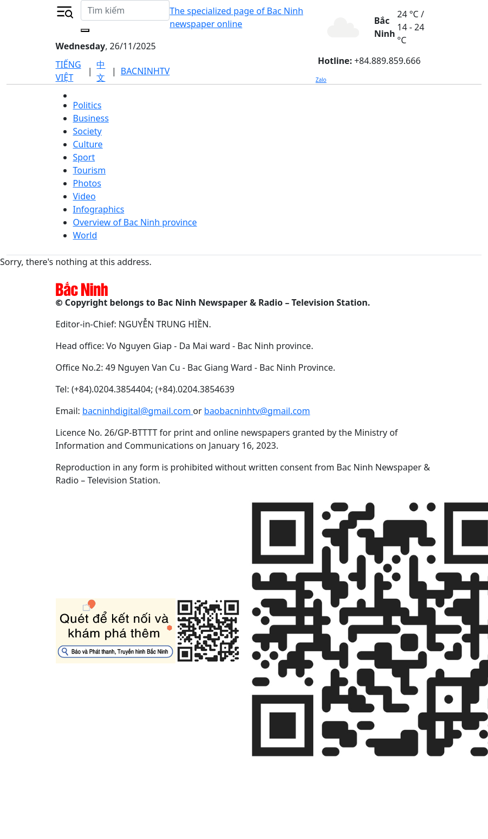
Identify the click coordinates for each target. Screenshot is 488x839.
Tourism (89, 170)
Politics (87, 105)
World (85, 235)
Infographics (99, 209)
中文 (100, 71)
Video (84, 196)
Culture (88, 144)
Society (87, 131)
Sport (84, 157)
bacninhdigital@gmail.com (137, 411)
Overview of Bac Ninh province (135, 222)
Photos (87, 183)
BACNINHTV (145, 71)
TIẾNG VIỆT (68, 71)
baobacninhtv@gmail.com (257, 411)
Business (91, 118)
